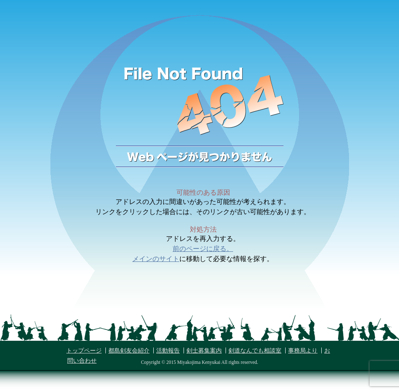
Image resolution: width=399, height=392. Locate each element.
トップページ (84, 351)
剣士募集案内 (204, 351)
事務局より (303, 351)
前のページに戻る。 (203, 248)
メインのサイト (155, 258)
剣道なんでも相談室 (254, 351)
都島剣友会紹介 (129, 351)
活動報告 (168, 351)
